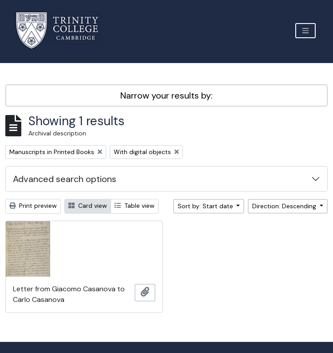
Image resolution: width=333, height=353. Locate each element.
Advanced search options (64, 179)
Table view (135, 206)
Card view (87, 206)
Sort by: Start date (206, 206)
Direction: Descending (285, 206)
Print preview (33, 206)
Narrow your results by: (166, 95)
